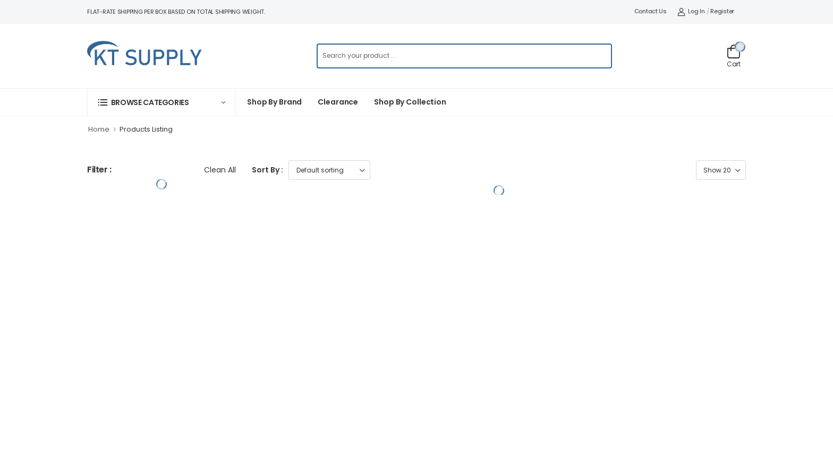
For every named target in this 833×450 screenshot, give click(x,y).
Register (722, 11)
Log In (691, 11)
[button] (161, 102)
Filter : (99, 170)
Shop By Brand (274, 102)
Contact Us (650, 11)
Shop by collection (410, 102)
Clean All (220, 170)
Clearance (338, 102)
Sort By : (267, 170)
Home (98, 129)
